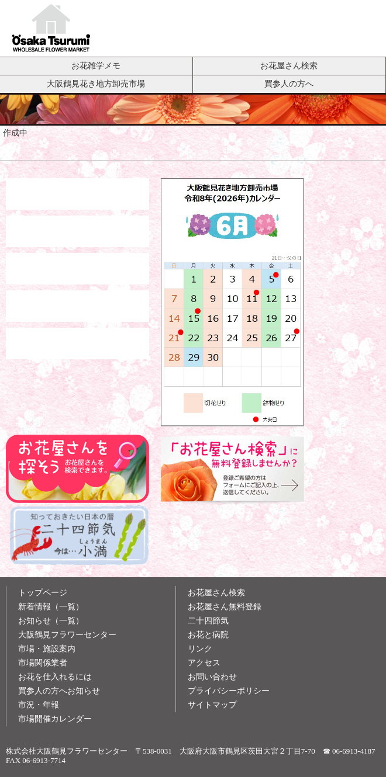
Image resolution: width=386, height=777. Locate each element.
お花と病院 (208, 634)
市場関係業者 (42, 662)
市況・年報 (38, 704)
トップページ (42, 592)
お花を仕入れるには (55, 676)
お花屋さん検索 (289, 65)
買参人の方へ (288, 83)
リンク (200, 648)
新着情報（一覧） (51, 606)
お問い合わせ (212, 676)
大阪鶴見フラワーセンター (67, 634)
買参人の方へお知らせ (59, 690)
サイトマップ (212, 704)
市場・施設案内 (46, 648)
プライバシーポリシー (229, 690)
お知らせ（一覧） (51, 620)
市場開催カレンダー (55, 718)
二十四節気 (208, 620)
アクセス (204, 662)
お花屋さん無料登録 (224, 606)
